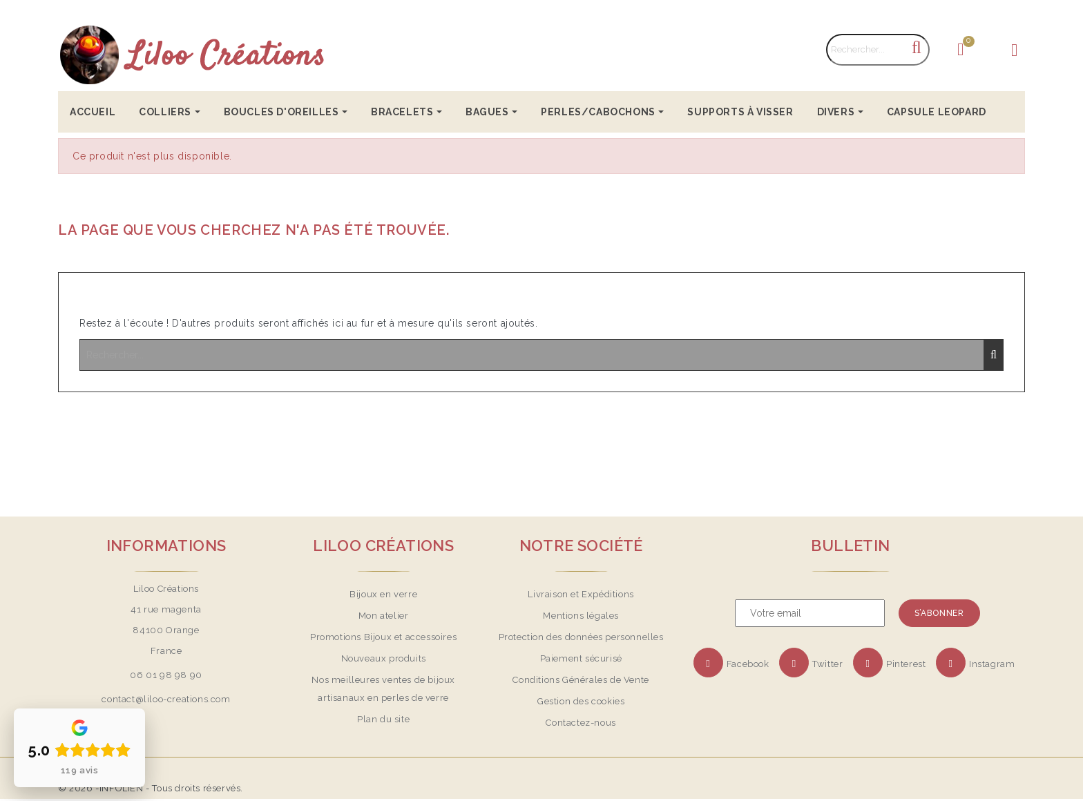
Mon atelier (383, 615)
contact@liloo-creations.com (166, 699)
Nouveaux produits (383, 658)
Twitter (827, 664)
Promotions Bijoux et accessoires (383, 637)
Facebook (748, 664)
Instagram (992, 664)
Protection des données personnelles (581, 637)
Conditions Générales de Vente (580, 680)
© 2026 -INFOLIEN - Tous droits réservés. (150, 788)
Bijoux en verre (383, 594)
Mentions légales (581, 615)
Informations (166, 545)
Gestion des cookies (580, 701)
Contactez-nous (580, 722)
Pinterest (906, 664)
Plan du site (383, 719)
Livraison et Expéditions (580, 594)
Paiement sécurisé (581, 658)
